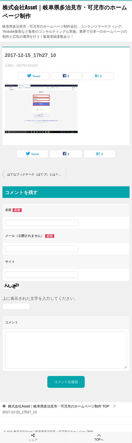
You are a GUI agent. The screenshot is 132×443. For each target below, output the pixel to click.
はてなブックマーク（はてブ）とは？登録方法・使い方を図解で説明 (36, 174)
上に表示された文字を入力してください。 (40, 298)
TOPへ (99, 437)
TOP (58, 406)
